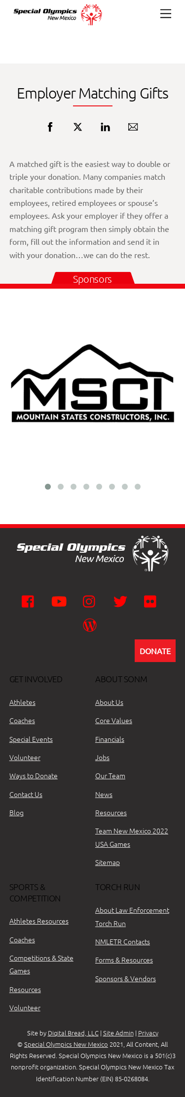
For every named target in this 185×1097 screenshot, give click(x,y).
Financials (109, 739)
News (103, 794)
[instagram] (91, 600)
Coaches (22, 720)
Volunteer (24, 757)
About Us (109, 702)
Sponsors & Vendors (125, 978)
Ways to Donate (33, 775)
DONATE (155, 651)
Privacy (148, 1032)
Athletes (22, 702)
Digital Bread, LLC (73, 1032)
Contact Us (25, 794)
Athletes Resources (39, 921)
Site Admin (118, 1032)
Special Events (31, 739)
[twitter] (122, 600)
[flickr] (152, 600)
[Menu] (166, 13)
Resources (111, 812)
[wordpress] (91, 624)
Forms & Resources (124, 959)
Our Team (110, 775)
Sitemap (107, 862)
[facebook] (30, 600)
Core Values (113, 720)
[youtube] (60, 600)
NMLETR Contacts (122, 941)
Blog (16, 812)
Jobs (102, 757)
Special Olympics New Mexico (66, 1044)
